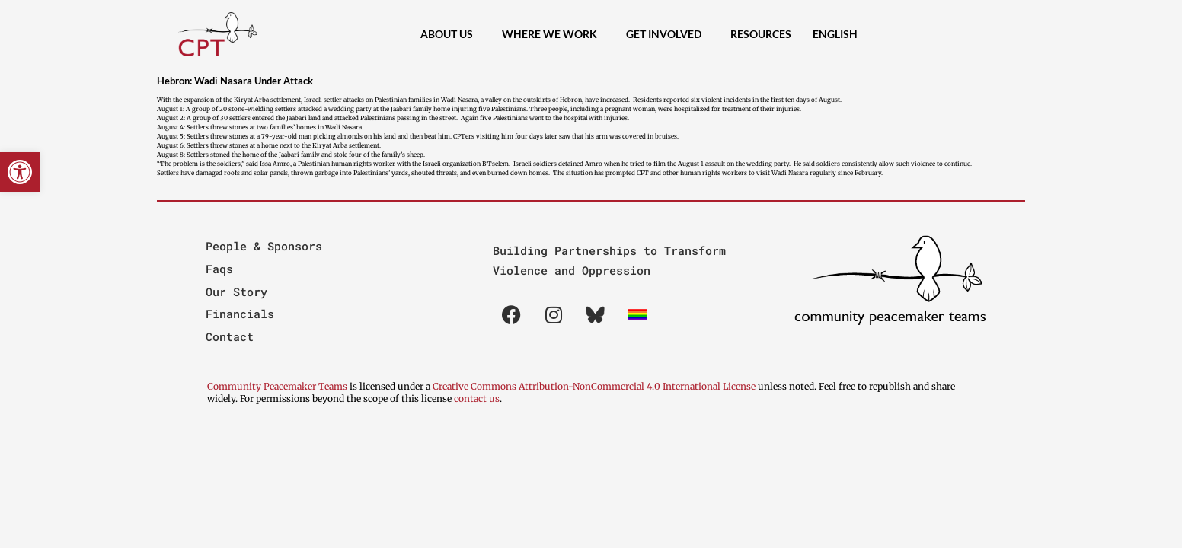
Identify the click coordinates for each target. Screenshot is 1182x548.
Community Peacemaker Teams (278, 386)
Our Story (236, 291)
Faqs (219, 268)
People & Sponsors (264, 245)
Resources (760, 33)
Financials (240, 313)
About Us (450, 34)
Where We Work (553, 34)
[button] (20, 172)
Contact (230, 336)
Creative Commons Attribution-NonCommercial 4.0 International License (594, 386)
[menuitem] (835, 34)
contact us (477, 398)
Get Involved (667, 34)
